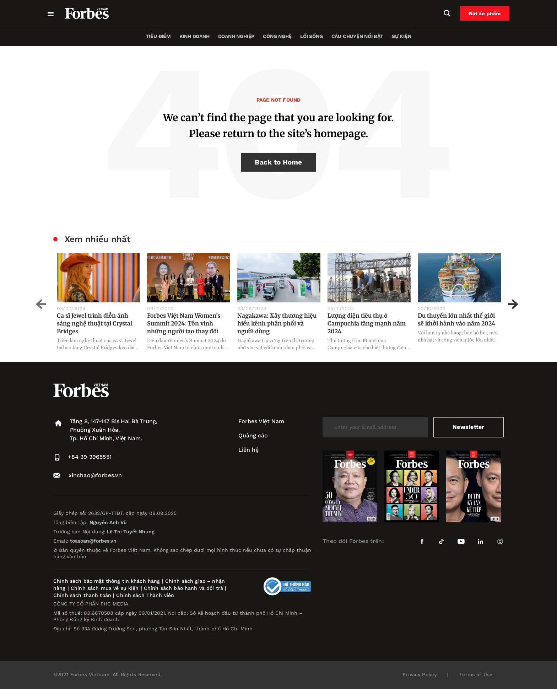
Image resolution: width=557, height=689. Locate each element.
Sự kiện (401, 36)
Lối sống (311, 36)
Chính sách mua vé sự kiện (106, 588)
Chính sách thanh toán (82, 595)
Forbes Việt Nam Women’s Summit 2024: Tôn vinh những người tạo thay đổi (183, 323)
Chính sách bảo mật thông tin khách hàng (106, 581)
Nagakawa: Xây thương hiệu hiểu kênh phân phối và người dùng (277, 323)
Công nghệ (277, 36)
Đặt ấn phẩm (485, 13)
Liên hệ (248, 449)
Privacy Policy (419, 674)
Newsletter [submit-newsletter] (468, 427)
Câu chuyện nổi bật (357, 36)
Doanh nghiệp (236, 36)
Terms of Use (475, 674)
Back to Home (278, 162)
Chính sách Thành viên (145, 595)
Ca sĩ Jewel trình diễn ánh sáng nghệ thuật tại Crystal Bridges (94, 323)
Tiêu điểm (158, 36)
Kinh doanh (194, 36)
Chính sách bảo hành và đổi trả (183, 588)
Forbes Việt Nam (261, 421)
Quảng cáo (253, 435)
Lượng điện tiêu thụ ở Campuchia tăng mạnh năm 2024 (367, 323)
